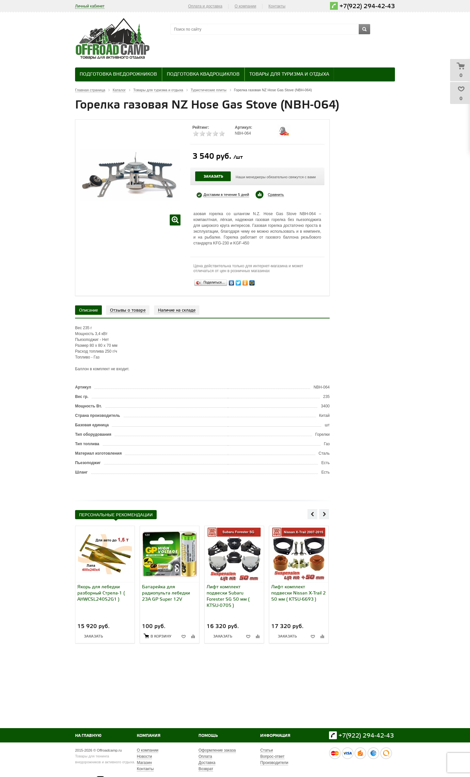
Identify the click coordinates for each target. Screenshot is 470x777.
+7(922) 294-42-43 (367, 6)
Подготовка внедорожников (118, 74)
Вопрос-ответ (272, 756)
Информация (275, 735)
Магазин (144, 762)
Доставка (206, 762)
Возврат (205, 769)
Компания (149, 735)
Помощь (208, 735)
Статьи (266, 750)
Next (324, 514)
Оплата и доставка (205, 6)
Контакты (277, 6)
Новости (144, 756)
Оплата (205, 756)
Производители (274, 762)
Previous (312, 514)
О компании (245, 6)
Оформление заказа (217, 750)
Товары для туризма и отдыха (289, 74)
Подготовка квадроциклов (203, 74)
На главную (88, 735)
